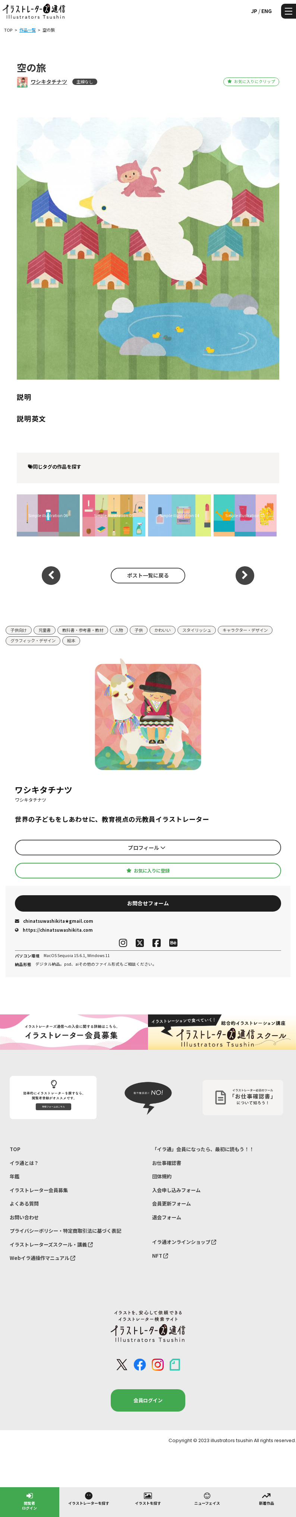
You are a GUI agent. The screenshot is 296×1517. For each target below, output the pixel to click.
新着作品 (266, 1498)
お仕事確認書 (166, 1162)
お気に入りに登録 (148, 870)
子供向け (18, 630)
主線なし (84, 82)
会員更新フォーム (171, 1203)
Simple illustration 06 (48, 515)
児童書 (44, 630)
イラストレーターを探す (88, 1498)
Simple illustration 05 (113, 515)
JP (254, 11)
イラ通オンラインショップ (184, 1241)
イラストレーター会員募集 (39, 1190)
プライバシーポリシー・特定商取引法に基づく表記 (65, 1230)
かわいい (162, 630)
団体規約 (161, 1176)
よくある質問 (24, 1203)
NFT (160, 1255)
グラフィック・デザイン (33, 640)
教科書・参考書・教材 (82, 630)
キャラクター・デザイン (245, 630)
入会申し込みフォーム (176, 1190)
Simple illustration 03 (245, 515)
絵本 (71, 640)
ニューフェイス (207, 1498)
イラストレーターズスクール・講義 (51, 1244)
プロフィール (147, 847)
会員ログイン (148, 1400)
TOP (15, 1149)
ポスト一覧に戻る (148, 575)
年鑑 (14, 1176)
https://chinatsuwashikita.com (54, 930)
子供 (139, 630)
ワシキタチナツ (49, 81)
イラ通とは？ (24, 1162)
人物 (119, 630)
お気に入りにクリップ (251, 81)
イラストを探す (148, 1498)
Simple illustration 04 (179, 515)
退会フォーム (166, 1217)
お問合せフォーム (148, 903)
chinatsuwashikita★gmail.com (54, 921)
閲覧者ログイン (29, 1501)
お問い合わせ (24, 1217)
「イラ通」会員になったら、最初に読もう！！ (203, 1149)
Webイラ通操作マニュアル (42, 1257)
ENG (266, 11)
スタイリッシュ (196, 630)
